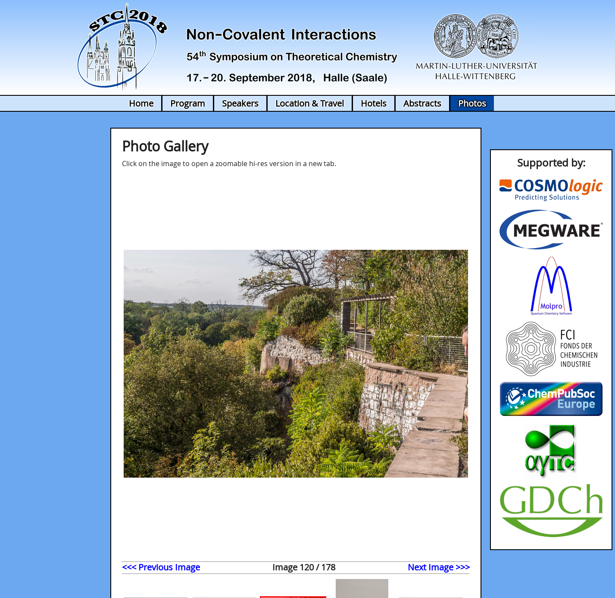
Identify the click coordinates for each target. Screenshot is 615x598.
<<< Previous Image (161, 567)
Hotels (374, 103)
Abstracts (422, 103)
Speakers (240, 103)
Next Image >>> (439, 567)
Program (187, 103)
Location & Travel (309, 103)
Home (141, 103)
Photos (472, 103)
